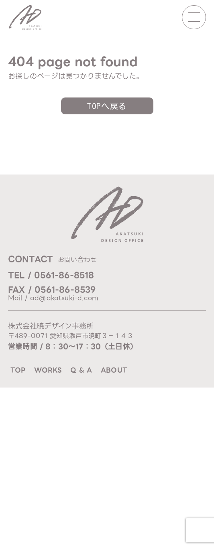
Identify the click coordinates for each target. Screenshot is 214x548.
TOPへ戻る (107, 106)
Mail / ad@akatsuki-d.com (53, 298)
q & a (81, 370)
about (114, 370)
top (17, 370)
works (47, 370)
